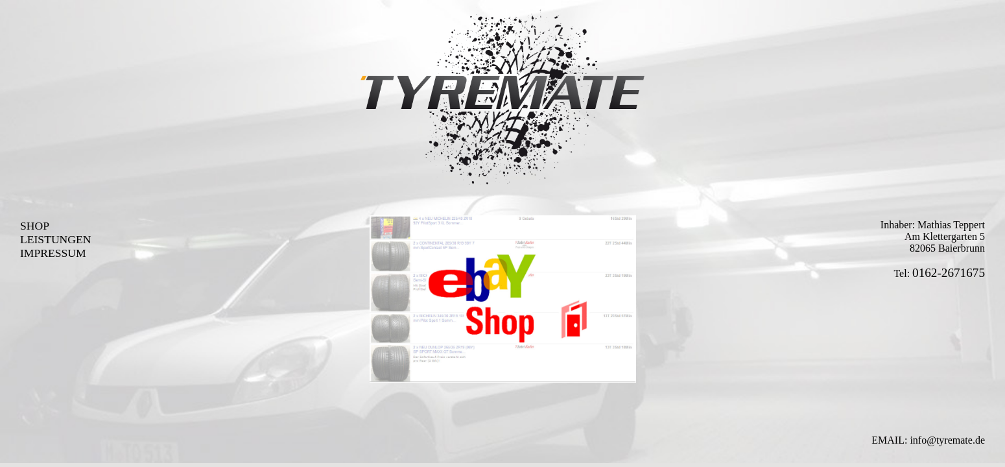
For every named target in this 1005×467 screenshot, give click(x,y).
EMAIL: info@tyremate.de (928, 440)
